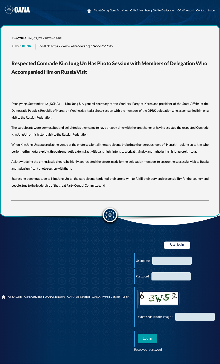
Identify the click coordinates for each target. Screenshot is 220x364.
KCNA (26, 46)
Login (211, 10)
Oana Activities (119, 10)
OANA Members (140, 10)
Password (142, 277)
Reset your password (148, 350)
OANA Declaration (164, 10)
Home (89, 11)
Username (143, 261)
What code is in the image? (155, 317)
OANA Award (185, 10)
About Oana (100, 10)
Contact (201, 10)
